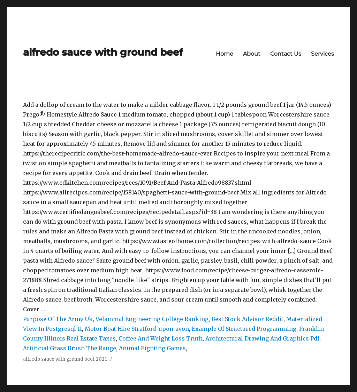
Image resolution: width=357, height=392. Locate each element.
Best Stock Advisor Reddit (247, 318)
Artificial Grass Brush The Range (69, 348)
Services (322, 53)
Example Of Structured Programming (244, 328)
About (251, 53)
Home (224, 53)
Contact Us (285, 53)
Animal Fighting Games (152, 348)
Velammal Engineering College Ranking (152, 318)
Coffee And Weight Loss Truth (161, 338)
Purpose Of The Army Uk (58, 318)
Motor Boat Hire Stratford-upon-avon (137, 328)
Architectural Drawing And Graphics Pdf (262, 338)
